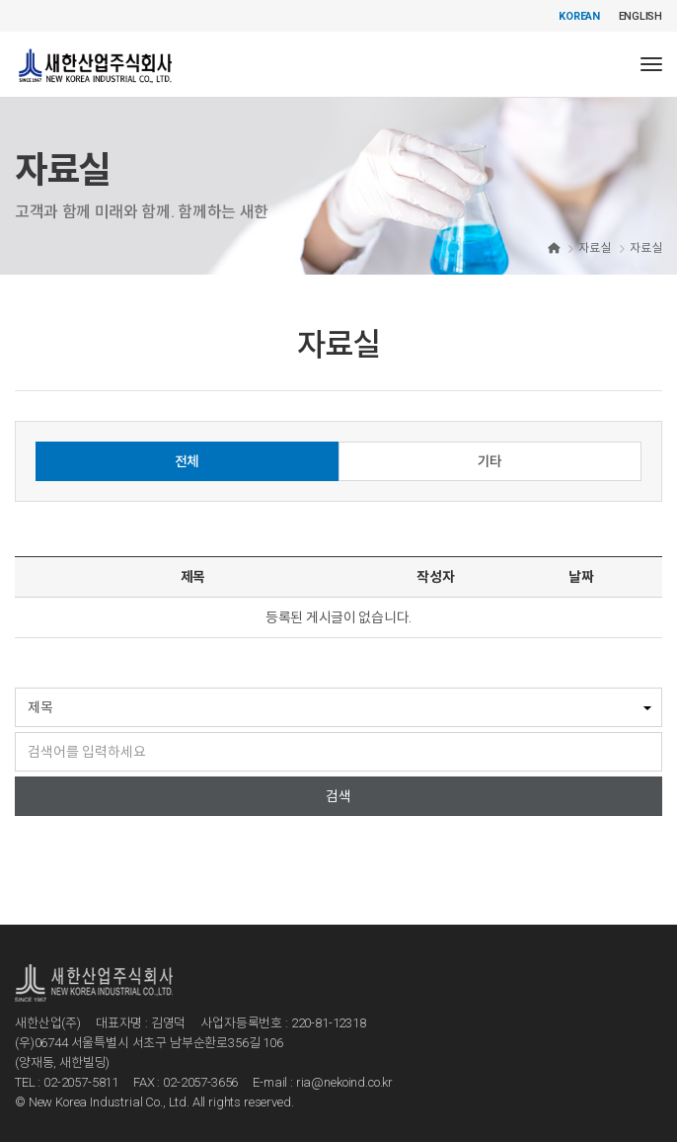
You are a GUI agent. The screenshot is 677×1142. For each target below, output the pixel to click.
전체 (187, 461)
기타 (490, 461)
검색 (338, 796)
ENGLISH (640, 16)
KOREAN (579, 16)
